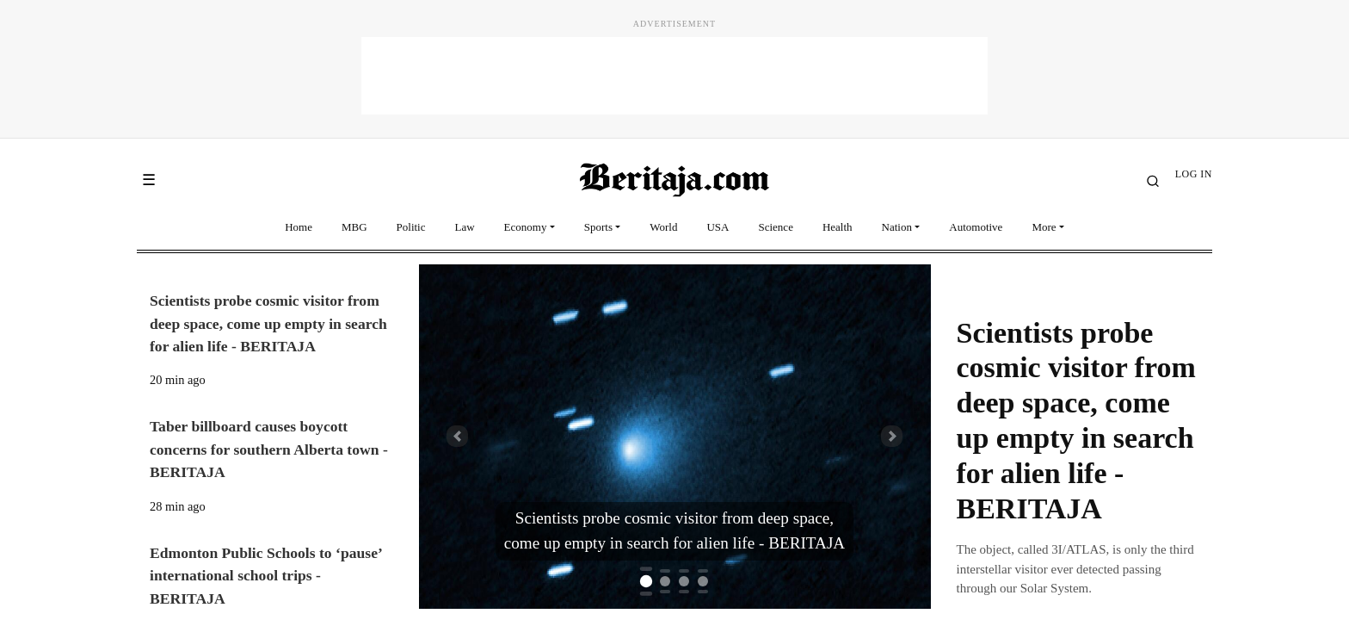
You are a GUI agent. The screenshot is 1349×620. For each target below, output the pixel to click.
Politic (411, 226)
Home (298, 226)
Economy (525, 226)
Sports (598, 226)
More (1044, 226)
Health (837, 226)
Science (775, 226)
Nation (897, 226)
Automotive (975, 226)
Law (465, 226)
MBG (354, 226)
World (663, 226)
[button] (457, 436)
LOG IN (1193, 174)
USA (717, 226)
